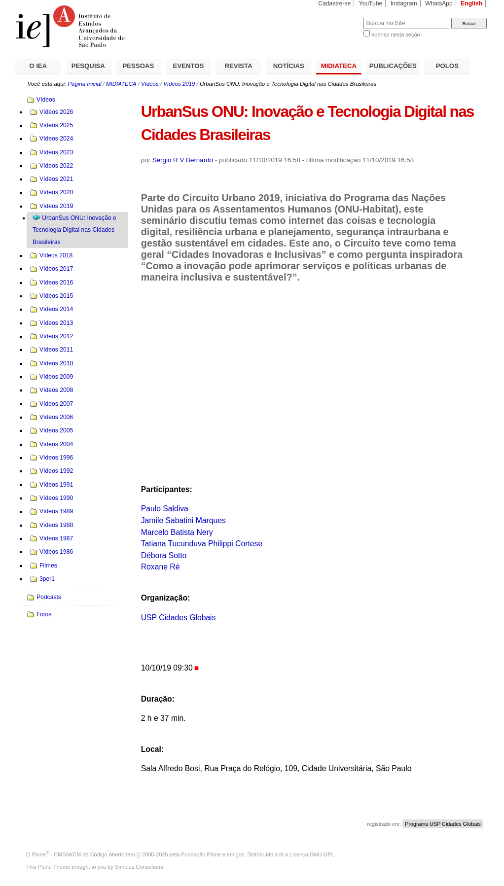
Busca (339, 17)
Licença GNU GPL (311, 854)
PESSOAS (138, 66)
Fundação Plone (201, 854)
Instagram (404, 3)
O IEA (38, 66)
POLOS (447, 66)
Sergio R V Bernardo (182, 160)
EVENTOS (188, 66)
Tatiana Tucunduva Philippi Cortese (201, 543)
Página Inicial (84, 84)
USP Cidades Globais (178, 617)
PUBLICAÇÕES (393, 66)
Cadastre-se (334, 3)
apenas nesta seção (395, 34)
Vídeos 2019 (179, 84)
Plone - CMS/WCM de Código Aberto (78, 854)
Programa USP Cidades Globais (443, 824)
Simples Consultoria (139, 867)
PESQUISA (88, 66)
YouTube (371, 3)
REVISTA (238, 66)
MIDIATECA (339, 66)
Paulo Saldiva (164, 508)
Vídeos (150, 84)
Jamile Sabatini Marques (183, 520)
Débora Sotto (164, 555)
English (471, 3)
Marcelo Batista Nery (177, 532)
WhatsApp (439, 3)
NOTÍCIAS (288, 66)
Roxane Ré (160, 567)
